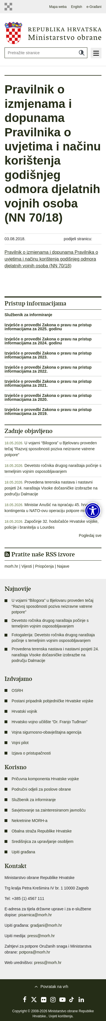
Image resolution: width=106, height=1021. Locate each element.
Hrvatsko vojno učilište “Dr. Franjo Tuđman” (49, 722)
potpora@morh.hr (34, 952)
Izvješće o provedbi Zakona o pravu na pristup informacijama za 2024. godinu (48, 341)
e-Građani (93, 7)
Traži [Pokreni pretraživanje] (82, 53)
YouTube (62, 999)
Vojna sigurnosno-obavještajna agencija (46, 732)
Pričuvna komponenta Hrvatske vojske (45, 779)
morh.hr (11, 566)
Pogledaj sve (90, 535)
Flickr (43, 999)
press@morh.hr (41, 935)
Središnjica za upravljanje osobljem (42, 841)
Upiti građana (23, 852)
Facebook (24, 999)
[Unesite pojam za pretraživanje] (46, 52)
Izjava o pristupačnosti (31, 753)
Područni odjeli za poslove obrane (41, 789)
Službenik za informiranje (28, 314)
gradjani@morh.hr (46, 925)
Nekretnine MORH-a (29, 820)
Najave (63, 566)
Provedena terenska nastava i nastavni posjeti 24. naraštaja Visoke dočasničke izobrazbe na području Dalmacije (51, 488)
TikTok (71, 999)
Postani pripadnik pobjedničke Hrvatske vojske (52, 701)
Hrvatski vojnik (24, 711)
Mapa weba (57, 7)
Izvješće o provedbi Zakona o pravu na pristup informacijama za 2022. (48, 369)
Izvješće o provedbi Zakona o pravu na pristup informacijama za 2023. (48, 355)
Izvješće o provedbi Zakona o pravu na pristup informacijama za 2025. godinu (48, 327)
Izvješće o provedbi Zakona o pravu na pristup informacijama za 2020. (48, 397)
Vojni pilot (20, 742)
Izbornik (96, 53)
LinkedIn (81, 999)
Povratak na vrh (54, 986)
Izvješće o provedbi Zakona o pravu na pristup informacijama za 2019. (48, 411)
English (76, 7)
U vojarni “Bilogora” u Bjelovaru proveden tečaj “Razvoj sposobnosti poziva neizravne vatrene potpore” (51, 449)
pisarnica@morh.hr (35, 915)
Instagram (53, 999)
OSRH (17, 690)
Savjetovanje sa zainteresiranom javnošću (48, 810)
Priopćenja (44, 566)
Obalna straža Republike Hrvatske (42, 831)
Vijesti (26, 566)
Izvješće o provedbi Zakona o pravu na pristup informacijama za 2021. (48, 383)
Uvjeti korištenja (61, 1016)
